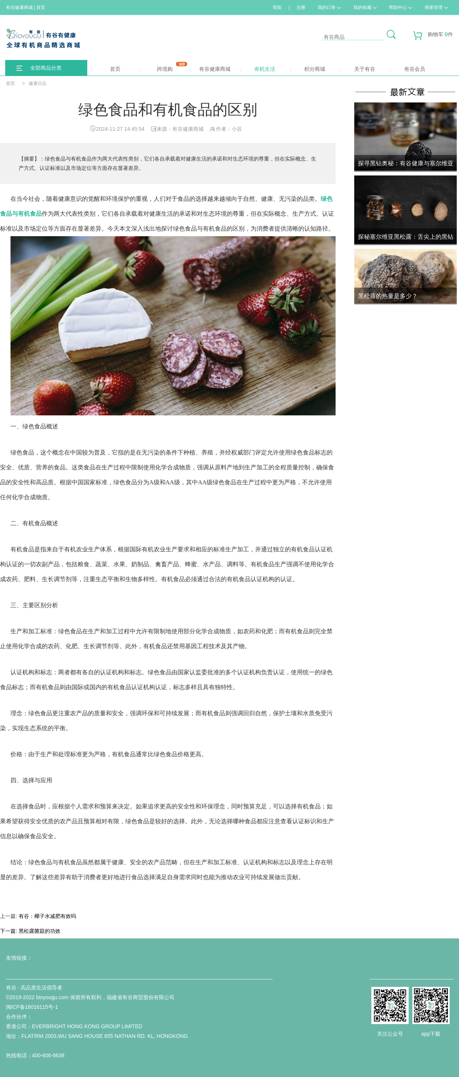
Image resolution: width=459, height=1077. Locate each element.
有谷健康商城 (210, 69)
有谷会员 (414, 69)
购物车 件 (433, 36)
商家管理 (436, 7)
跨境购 (164, 67)
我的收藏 (365, 7)
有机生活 (264, 69)
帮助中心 (400, 7)
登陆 (277, 7)
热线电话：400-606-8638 (35, 1055)
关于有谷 (364, 69)
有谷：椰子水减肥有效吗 (47, 916)
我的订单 (329, 7)
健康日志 (38, 83)
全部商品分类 (46, 68)
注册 (300, 7)
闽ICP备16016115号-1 (32, 1007)
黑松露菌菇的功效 (39, 931)
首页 (105, 69)
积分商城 (307, 69)
